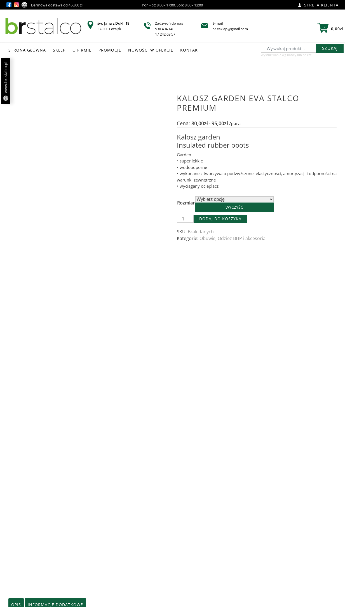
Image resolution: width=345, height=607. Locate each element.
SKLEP (59, 50)
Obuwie (207, 238)
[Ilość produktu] (185, 219)
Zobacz (62, 565)
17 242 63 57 (165, 34)
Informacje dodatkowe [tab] (55, 259)
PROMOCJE (109, 50)
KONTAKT (190, 50)
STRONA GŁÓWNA (27, 50)
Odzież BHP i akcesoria (242, 238)
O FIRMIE (81, 50)
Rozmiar (186, 203)
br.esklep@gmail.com (230, 28)
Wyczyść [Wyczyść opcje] (234, 207)
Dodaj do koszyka (220, 218)
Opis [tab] (16, 259)
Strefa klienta (318, 5)
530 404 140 (164, 28)
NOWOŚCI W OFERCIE (150, 50)
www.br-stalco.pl (5, 81)
